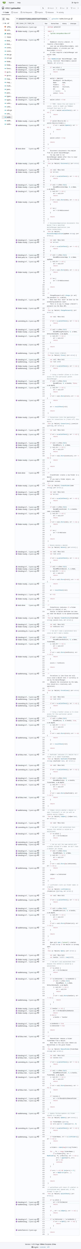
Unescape (73, 23)
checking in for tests (25, 70)
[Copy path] (71, 18)
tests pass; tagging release (27, 257)
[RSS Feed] (43, 8)
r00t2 (7, 8)
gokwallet (15, 8)
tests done (21, 149)
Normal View (55, 23)
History (64, 23)
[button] (38, 31)
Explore (11, 3)
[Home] (4, 3)
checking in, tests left (25, 595)
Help (19, 3)
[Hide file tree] (3, 19)
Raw (46, 23)
